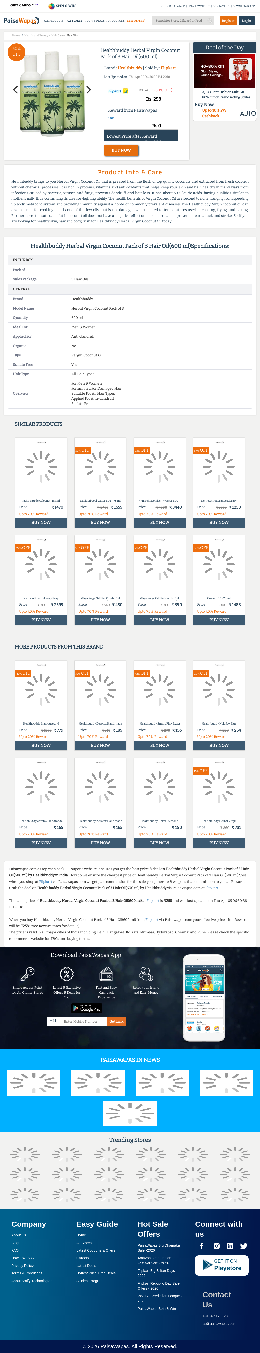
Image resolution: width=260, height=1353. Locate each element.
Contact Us (217, 1299)
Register (228, 20)
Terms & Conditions (26, 1273)
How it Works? (22, 1258)
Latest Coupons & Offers (95, 1250)
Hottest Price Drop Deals (96, 1273)
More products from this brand (58, 647)
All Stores (84, 1243)
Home (81, 1235)
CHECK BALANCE (173, 6)
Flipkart (168, 68)
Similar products (38, 424)
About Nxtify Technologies (31, 1281)
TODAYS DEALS (95, 20)
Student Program (89, 1281)
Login (246, 20)
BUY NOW (121, 150)
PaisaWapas (115, 1346)
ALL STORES (74, 20)
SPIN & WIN (62, 6)
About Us (18, 1235)
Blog (15, 1243)
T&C (111, 118)
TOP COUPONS (115, 20)
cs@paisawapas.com (219, 1324)
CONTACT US (221, 6)
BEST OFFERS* (136, 20)
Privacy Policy (22, 1266)
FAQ (15, 1250)
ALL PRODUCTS (53, 20)
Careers (82, 1258)
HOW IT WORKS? (199, 6)
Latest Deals (86, 1266)
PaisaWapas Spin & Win (157, 1309)
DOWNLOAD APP (243, 6)
